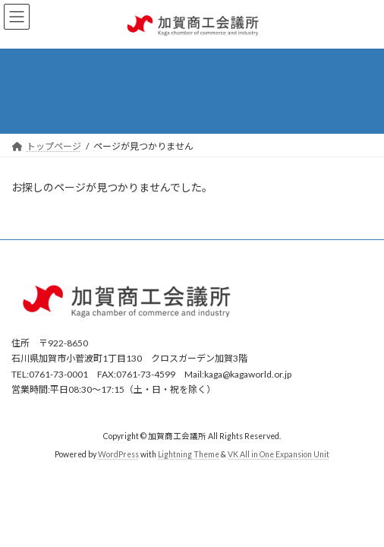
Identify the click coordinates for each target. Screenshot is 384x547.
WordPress (118, 454)
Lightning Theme (188, 454)
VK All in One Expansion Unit (278, 454)
